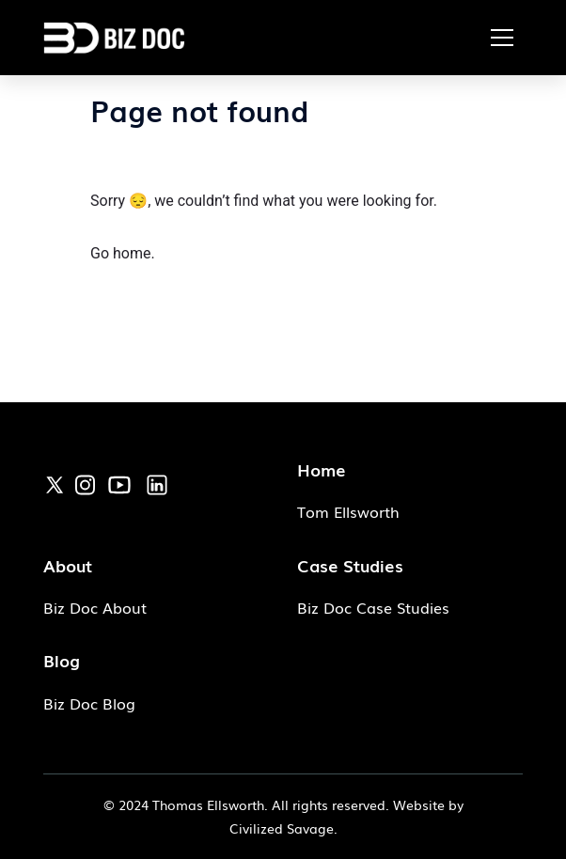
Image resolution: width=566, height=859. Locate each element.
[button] (502, 37)
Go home (120, 253)
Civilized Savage (281, 828)
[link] (54, 483)
